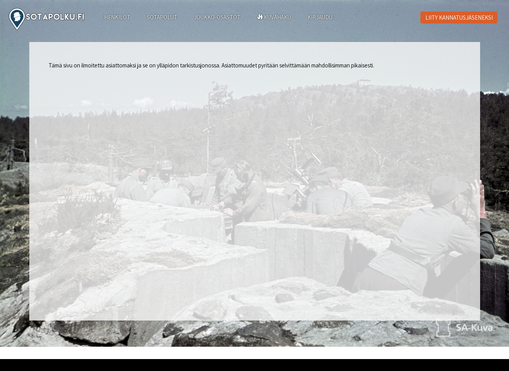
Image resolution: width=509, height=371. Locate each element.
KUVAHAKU (274, 17)
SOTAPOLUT (162, 17)
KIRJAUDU (320, 17)
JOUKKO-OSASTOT (217, 17)
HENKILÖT (117, 17)
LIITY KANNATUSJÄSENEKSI (459, 17)
